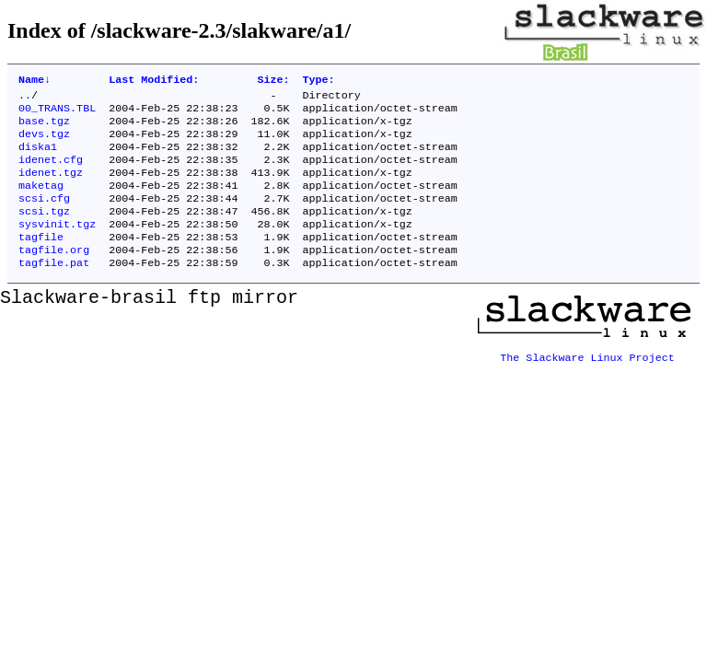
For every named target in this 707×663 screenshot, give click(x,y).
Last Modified (154, 81)
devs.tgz (44, 142)
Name (34, 81)
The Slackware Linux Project (587, 378)
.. (24, 98)
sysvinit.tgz (57, 245)
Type (319, 81)
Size (273, 81)
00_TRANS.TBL (57, 113)
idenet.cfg (50, 172)
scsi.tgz (44, 231)
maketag (41, 201)
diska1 (37, 157)
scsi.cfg (44, 216)
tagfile (41, 260)
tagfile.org (53, 275)
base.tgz (44, 128)
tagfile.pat (53, 290)
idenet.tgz (50, 187)
